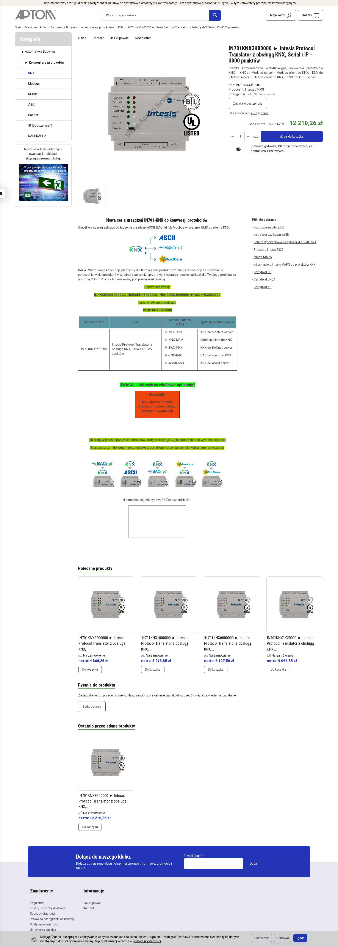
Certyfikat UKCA (264, 279)
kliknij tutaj (157, 394)
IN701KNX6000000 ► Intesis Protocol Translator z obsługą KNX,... (228, 643)
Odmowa (282, 938)
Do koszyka (90, 669)
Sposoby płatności (42, 913)
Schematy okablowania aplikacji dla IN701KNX (285, 242)
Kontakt (98, 38)
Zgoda (300, 938)
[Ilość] (240, 136)
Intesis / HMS (254, 89)
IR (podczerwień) (40, 125)
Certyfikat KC (262, 286)
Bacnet (33, 115)
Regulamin (37, 902)
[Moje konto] (281, 15)
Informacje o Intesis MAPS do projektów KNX (284, 264)
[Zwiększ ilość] (232, 136)
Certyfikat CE (262, 272)
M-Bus (33, 94)
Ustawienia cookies (43, 929)
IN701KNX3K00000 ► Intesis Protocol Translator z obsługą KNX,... (102, 801)
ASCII (32, 105)
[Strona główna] (35, 15)
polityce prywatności (147, 941)
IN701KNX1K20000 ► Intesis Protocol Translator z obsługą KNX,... (291, 643)
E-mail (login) (193, 855)
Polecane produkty (95, 568)
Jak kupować (119, 38)
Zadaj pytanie (92, 706)
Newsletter (143, 38)
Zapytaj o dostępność (247, 103)
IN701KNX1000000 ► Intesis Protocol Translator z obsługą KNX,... (165, 643)
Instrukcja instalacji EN (269, 227)
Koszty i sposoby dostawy (47, 907)
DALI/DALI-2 (37, 136)
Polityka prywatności (44, 923)
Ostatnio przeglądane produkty (106, 726)
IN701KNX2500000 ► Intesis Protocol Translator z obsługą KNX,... (102, 643)
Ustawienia (261, 938)
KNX (31, 73)
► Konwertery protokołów (44, 62)
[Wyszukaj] (215, 15)
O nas (82, 38)
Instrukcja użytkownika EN (271, 234)
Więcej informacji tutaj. (43, 158)
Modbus (34, 84)
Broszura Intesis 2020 (268, 249)
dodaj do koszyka (291, 136)
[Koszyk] (310, 15)
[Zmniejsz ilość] (248, 136)
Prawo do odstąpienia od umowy (52, 918)
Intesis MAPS (263, 257)
